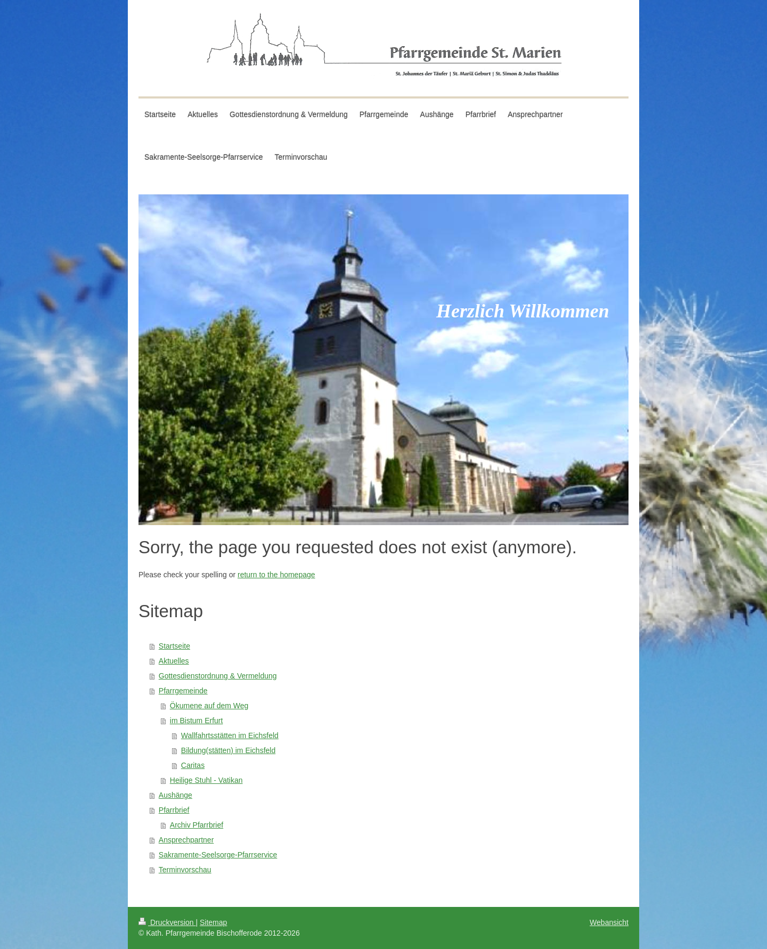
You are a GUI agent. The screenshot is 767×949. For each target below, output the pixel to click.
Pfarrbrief (174, 810)
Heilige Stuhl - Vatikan (206, 780)
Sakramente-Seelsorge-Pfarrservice (218, 854)
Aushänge (175, 795)
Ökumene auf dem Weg (209, 705)
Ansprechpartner (186, 840)
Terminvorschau (185, 869)
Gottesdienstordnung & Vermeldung (218, 676)
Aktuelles (174, 661)
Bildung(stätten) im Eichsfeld (228, 750)
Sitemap (213, 922)
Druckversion (166, 922)
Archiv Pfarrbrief (196, 825)
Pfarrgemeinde (183, 690)
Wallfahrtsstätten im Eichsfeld (230, 735)
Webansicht (609, 922)
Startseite (174, 646)
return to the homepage (276, 574)
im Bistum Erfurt (196, 720)
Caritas (193, 765)
